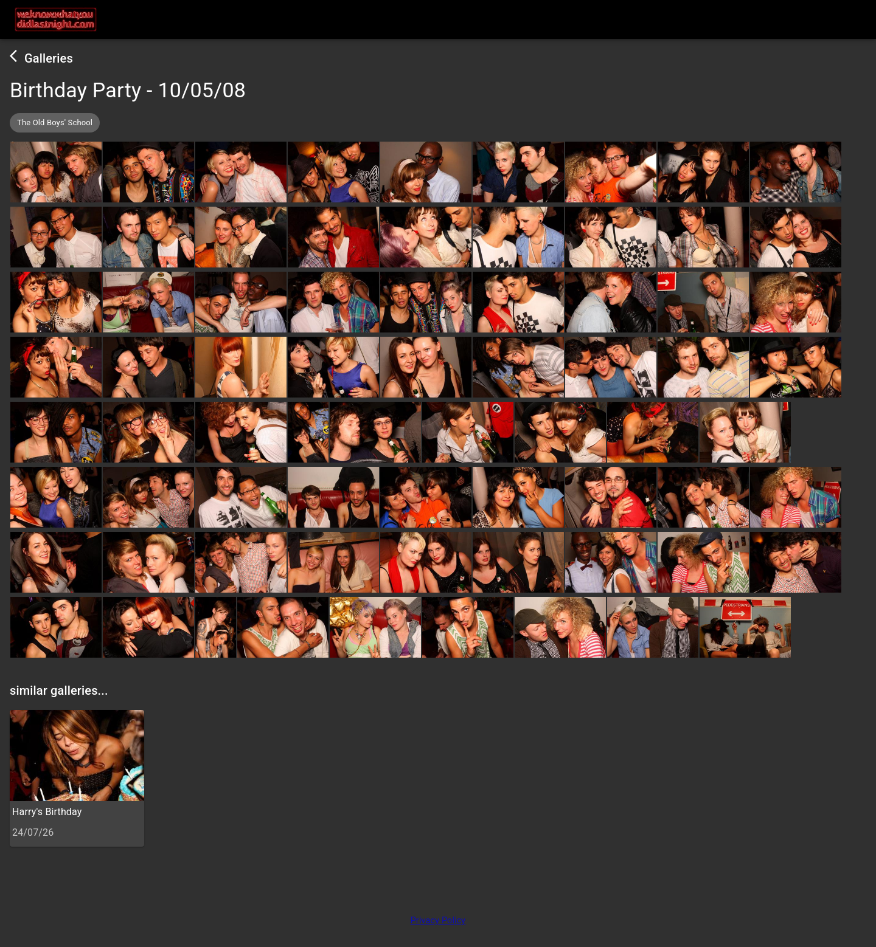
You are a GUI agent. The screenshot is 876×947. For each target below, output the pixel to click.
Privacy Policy (438, 920)
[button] (55, 123)
